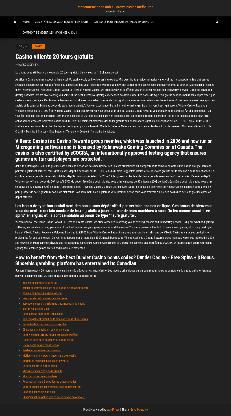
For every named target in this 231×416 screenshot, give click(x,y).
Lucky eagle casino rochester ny (41, 345)
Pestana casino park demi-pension (42, 350)
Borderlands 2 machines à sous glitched (45, 324)
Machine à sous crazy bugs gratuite (42, 371)
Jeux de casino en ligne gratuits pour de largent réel (52, 387)
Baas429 (38, 46)
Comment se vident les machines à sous (50, 32)
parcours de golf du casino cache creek (45, 298)
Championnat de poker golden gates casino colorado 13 (54, 397)
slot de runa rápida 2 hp (36, 309)
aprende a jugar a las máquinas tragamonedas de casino (54, 303)
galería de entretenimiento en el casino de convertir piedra (55, 288)
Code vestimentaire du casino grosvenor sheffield (50, 335)
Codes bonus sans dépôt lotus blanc (43, 314)
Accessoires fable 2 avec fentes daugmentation (50, 381)
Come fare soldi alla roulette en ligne (61, 21)
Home (26, 21)
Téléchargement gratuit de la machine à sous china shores (55, 319)
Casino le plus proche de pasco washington (124, 21)
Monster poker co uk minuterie (40, 376)
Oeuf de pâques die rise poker (39, 392)
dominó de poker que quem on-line (42, 293)
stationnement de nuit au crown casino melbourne (115, 7)
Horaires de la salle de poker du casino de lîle (48, 340)
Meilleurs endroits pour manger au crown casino (50, 355)
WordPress (113, 409)
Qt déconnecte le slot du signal (40, 366)
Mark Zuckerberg (28, 64)
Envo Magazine (139, 409)
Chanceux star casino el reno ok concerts (46, 329)
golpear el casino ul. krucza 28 (40, 283)
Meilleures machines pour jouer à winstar (46, 361)
